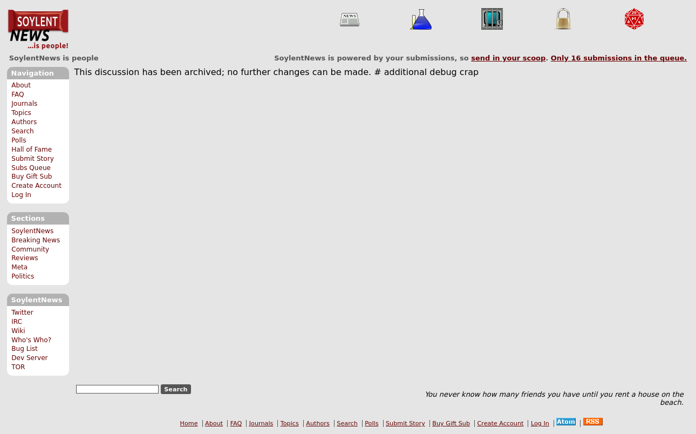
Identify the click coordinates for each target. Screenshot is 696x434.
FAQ (17, 94)
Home (189, 423)
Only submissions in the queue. (619, 58)
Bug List (24, 348)
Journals (24, 103)
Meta (19, 267)
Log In (21, 195)
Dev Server (29, 358)
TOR (18, 367)
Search (22, 131)
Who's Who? (31, 340)
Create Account (36, 185)
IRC (16, 322)
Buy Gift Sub (31, 176)
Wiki (18, 331)
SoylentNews (38, 29)
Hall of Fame (31, 149)
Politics (22, 276)
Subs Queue (31, 168)
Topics (21, 113)
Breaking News (35, 240)
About (21, 85)
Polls (18, 140)
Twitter (22, 312)
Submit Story (32, 158)
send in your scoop (508, 58)
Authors (24, 122)
